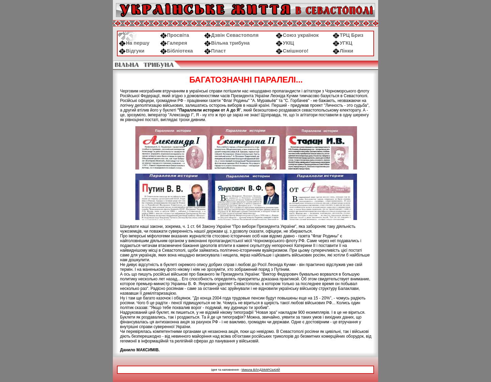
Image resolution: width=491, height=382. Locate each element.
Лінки (343, 51)
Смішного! (292, 51)
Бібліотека (176, 51)
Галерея (173, 43)
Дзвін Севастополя (231, 35)
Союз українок (297, 35)
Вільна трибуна (227, 43)
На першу (134, 43)
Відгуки (132, 51)
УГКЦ (342, 43)
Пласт (215, 51)
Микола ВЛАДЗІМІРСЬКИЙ (260, 369)
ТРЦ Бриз (348, 35)
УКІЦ (285, 43)
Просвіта (174, 35)
